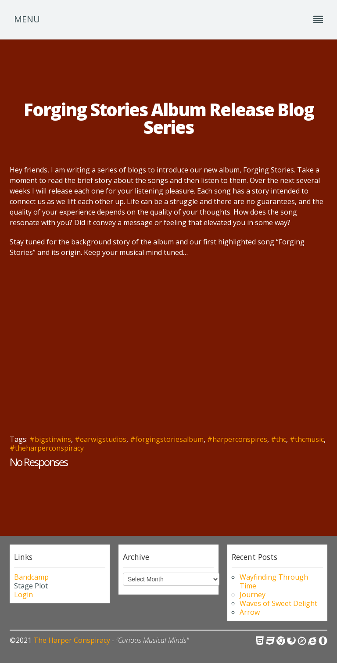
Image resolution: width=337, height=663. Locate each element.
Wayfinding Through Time (274, 581)
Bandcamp (31, 577)
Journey (252, 594)
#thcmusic (307, 439)
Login (23, 594)
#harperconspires (237, 439)
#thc (278, 439)
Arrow (250, 612)
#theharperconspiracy (47, 448)
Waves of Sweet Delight (278, 603)
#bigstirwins (50, 439)
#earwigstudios (100, 439)
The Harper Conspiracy (71, 640)
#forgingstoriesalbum (167, 439)
